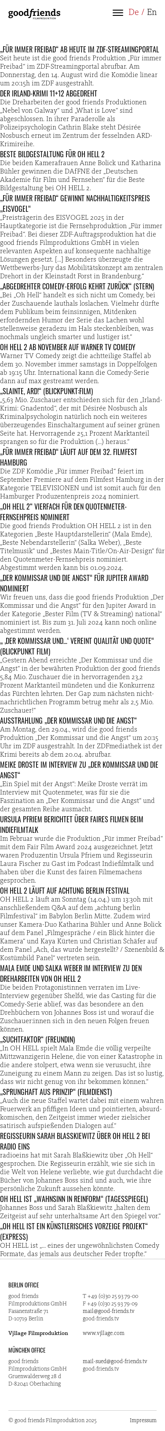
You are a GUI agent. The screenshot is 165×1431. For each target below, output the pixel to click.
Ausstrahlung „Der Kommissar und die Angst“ (68, 720)
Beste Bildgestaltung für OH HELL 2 (52, 154)
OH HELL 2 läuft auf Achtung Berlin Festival (64, 890)
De (133, 12)
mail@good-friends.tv (109, 1311)
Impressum (143, 1421)
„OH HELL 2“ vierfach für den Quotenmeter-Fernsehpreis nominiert (63, 511)
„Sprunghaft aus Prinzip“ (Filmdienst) (56, 1092)
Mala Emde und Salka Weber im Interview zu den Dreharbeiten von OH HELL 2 (71, 973)
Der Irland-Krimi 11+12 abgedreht (48, 93)
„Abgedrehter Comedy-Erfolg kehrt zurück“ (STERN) (77, 286)
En (152, 12)
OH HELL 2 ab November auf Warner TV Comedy (68, 347)
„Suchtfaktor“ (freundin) (37, 1039)
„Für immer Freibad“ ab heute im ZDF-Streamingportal (79, 49)
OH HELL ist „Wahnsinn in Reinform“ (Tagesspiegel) (74, 1199)
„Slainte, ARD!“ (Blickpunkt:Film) (46, 391)
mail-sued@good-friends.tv (115, 1361)
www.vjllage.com (104, 1333)
